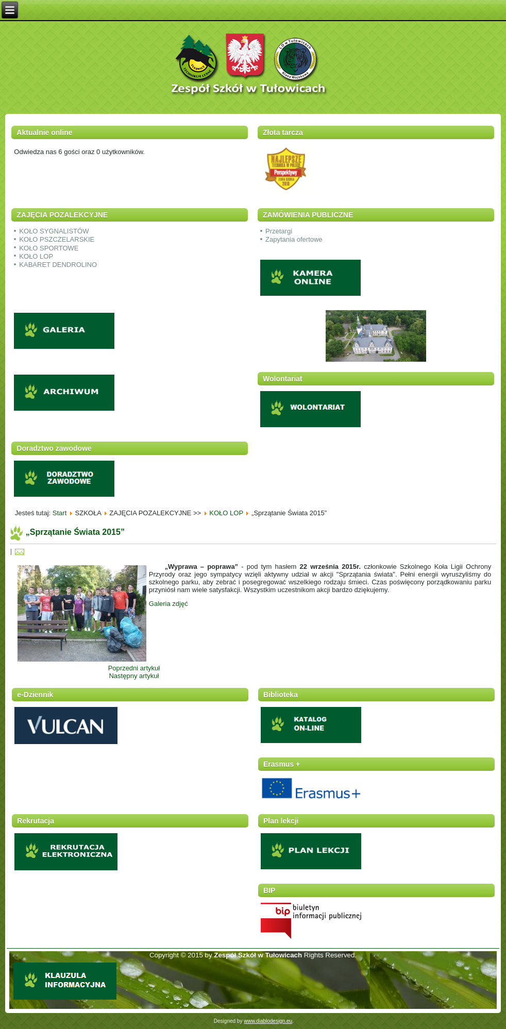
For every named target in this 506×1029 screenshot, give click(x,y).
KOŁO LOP (36, 256)
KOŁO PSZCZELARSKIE (56, 239)
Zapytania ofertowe (294, 239)
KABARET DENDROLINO (58, 264)
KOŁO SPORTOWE (48, 248)
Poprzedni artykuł (134, 668)
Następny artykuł (134, 676)
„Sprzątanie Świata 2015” (75, 532)
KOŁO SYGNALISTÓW (54, 231)
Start (59, 513)
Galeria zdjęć (168, 604)
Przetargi (278, 231)
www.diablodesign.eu (268, 1021)
